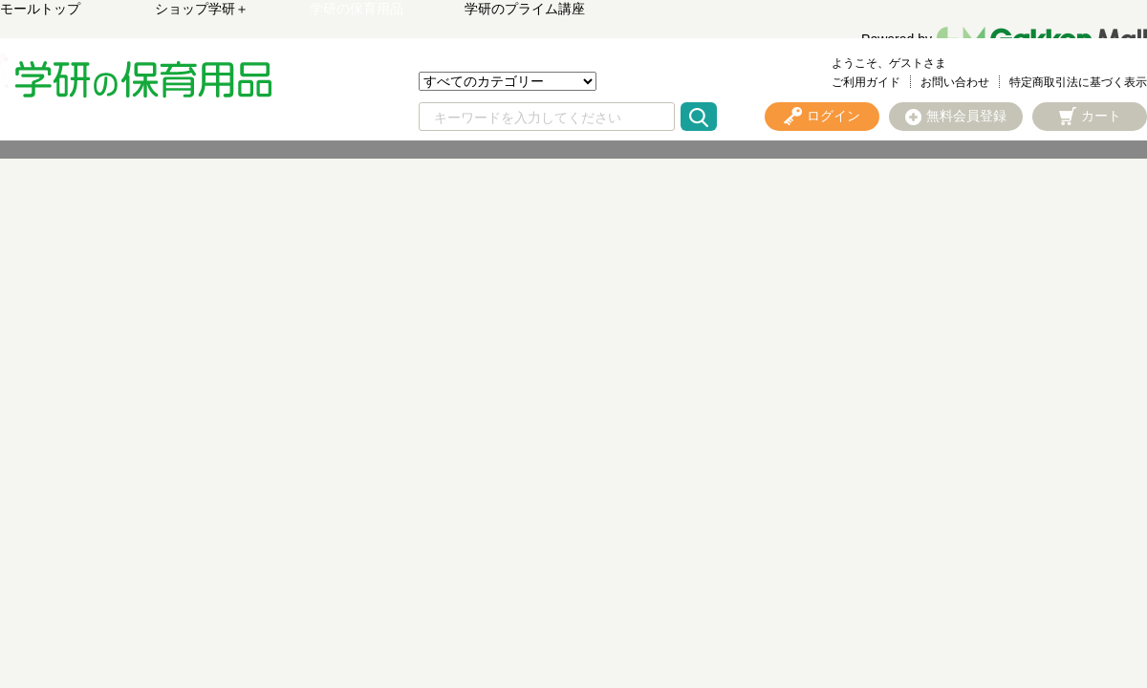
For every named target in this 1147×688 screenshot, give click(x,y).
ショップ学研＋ (202, 8)
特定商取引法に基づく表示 (1078, 82)
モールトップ (40, 8)
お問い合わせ (954, 82)
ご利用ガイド (866, 82)
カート (1101, 115)
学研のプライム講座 (525, 8)
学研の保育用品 (356, 8)
